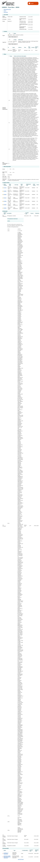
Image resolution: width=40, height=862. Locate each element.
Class (11, 56)
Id (9, 33)
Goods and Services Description (20, 56)
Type (14, 850)
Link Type (16, 184)
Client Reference (4, 17)
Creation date (27, 213)
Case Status (34, 185)
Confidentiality (25, 850)
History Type (5, 213)
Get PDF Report (21, 859)
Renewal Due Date (22, 29)
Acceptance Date (22, 22)
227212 (5, 187)
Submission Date (22, 16)
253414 (5, 197)
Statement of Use (4, 180)
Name (15, 33)
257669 (5, 201)
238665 (5, 191)
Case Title (22, 185)
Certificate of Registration (6, 853)
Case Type (10, 185)
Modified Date (37, 850)
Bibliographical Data (7, 9)
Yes (10, 169)
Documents (6, 12)
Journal (32, 213)
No (13, 169)
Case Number (5, 185)
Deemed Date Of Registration (22, 27)
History (5, 10)
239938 (5, 194)
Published (37, 213)
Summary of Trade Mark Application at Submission (7, 856)
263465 (5, 204)
